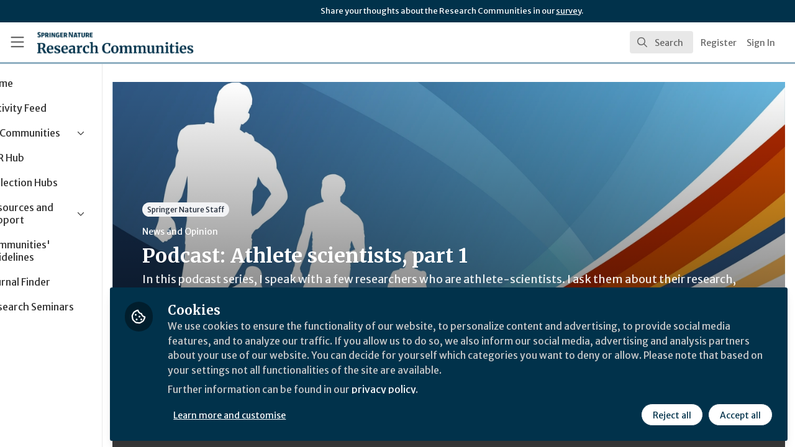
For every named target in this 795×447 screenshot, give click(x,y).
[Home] (97, 42)
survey (568, 11)
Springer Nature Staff (242, 209)
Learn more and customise (286, 414)
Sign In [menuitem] (761, 42)
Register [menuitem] (719, 42)
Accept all (740, 414)
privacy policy (443, 390)
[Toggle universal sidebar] (17, 42)
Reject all (672, 414)
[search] (661, 42)
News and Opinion (237, 231)
